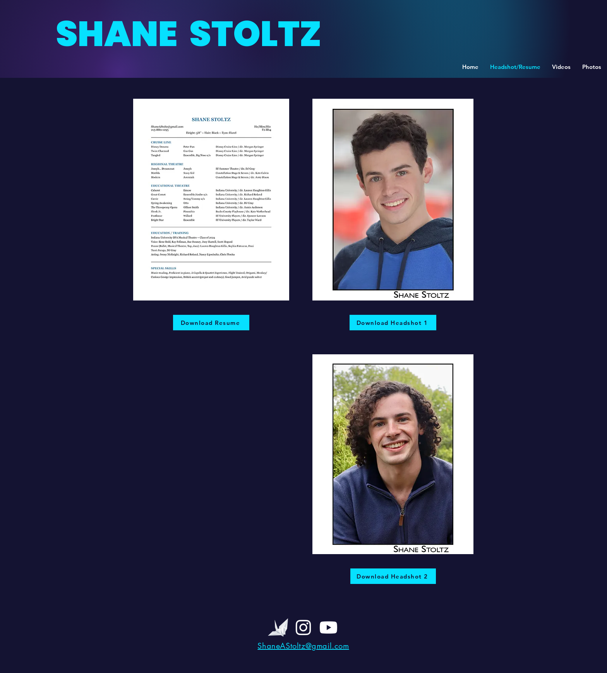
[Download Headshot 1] (393, 322)
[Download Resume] (211, 322)
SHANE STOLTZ (189, 34)
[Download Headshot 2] (393, 576)
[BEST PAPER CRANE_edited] (278, 627)
